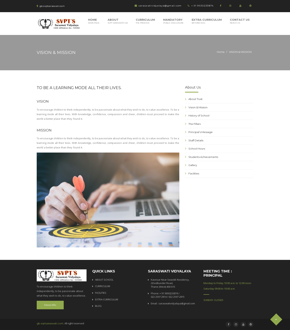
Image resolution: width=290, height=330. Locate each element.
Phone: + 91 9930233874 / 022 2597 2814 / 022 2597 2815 (167, 295)
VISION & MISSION (240, 51)
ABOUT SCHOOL (104, 279)
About (118, 21)
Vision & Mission (197, 107)
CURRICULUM (102, 286)
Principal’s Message (200, 132)
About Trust (195, 99)
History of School (198, 115)
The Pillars (194, 123)
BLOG (98, 306)
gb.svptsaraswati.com (50, 323)
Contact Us (240, 21)
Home (93, 21)
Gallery (192, 165)
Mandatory (173, 21)
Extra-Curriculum (207, 21)
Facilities (193, 173)
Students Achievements (203, 156)
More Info (50, 304)
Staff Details (195, 140)
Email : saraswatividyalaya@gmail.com (173, 303)
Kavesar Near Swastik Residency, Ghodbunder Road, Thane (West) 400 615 (170, 283)
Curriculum (145, 21)
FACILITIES (100, 292)
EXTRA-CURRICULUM (106, 299)
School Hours (196, 148)
